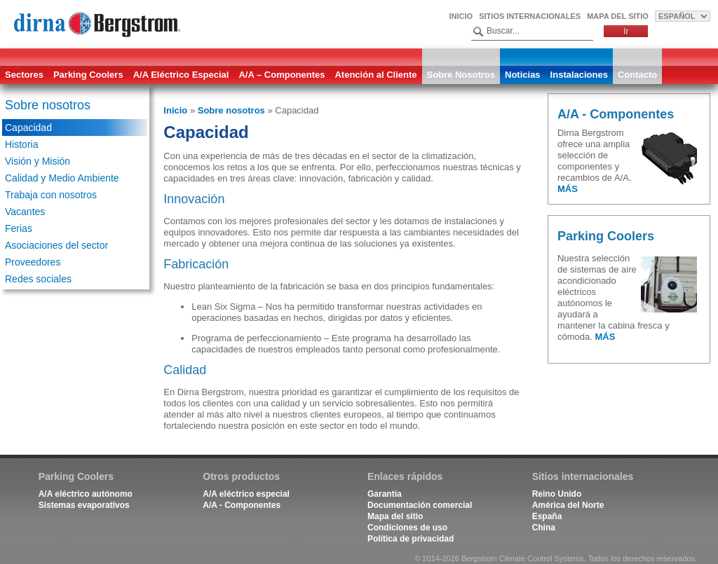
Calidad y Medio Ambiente (62, 178)
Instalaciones (579, 74)
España (547, 516)
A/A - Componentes (241, 505)
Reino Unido (557, 494)
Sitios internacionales (530, 16)
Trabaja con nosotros (51, 194)
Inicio (461, 16)
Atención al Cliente (375, 74)
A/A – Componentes (281, 74)
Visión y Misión (37, 161)
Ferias (18, 228)
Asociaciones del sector (56, 245)
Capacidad (28, 127)
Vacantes (25, 211)
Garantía (384, 494)
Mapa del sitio (618, 16)
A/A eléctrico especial (246, 494)
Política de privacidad (410, 539)
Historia (21, 144)
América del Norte (568, 505)
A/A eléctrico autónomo (86, 494)
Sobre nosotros (47, 105)
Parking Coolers (88, 74)
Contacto (637, 74)
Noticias (523, 74)
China (543, 527)
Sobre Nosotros (461, 74)
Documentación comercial (419, 505)
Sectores (24, 74)
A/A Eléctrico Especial (181, 74)
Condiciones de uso (407, 527)
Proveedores (32, 262)
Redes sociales (38, 278)
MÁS (567, 189)
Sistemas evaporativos (84, 505)
